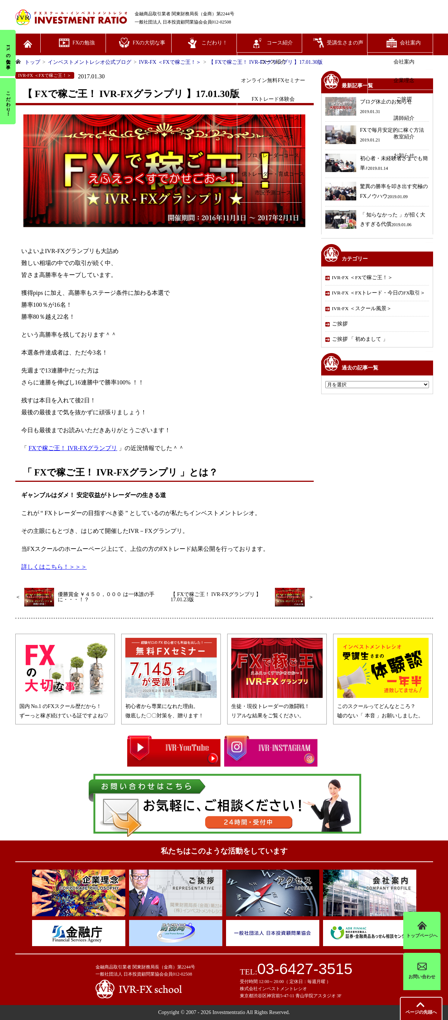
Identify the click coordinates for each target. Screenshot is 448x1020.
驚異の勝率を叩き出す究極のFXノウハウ (376, 192)
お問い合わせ (421, 971)
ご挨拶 (340, 324)
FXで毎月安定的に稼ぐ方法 (374, 135)
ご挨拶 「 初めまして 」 (360, 339)
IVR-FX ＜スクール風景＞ (362, 308)
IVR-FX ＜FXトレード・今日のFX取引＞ (379, 293)
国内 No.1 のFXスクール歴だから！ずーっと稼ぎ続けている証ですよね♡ (65, 706)
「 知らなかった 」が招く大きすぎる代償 (375, 220)
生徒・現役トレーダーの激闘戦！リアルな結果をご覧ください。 (277, 706)
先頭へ (421, 1012)
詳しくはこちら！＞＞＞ (54, 567)
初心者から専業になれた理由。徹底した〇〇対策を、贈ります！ (171, 706)
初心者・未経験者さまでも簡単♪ (376, 164)
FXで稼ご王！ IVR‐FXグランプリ (73, 448)
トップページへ (422, 930)
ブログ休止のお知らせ (368, 107)
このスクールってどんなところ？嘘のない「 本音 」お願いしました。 (383, 706)
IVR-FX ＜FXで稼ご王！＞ (362, 277)
